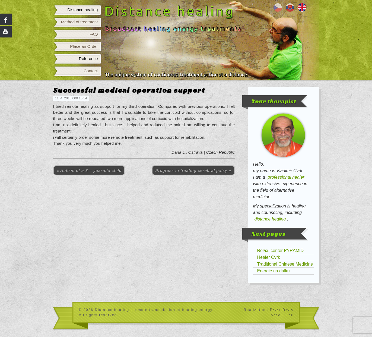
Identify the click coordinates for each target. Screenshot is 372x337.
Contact (91, 70)
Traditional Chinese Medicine (285, 264)
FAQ (94, 34)
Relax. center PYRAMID (280, 250)
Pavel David (281, 310)
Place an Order (84, 46)
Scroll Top (282, 315)
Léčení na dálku (277, 7)
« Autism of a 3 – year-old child (89, 170)
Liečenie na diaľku (290, 7)
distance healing (270, 219)
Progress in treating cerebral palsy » (193, 170)
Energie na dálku (273, 271)
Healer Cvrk (268, 257)
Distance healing (82, 9)
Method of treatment (79, 22)
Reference (88, 58)
